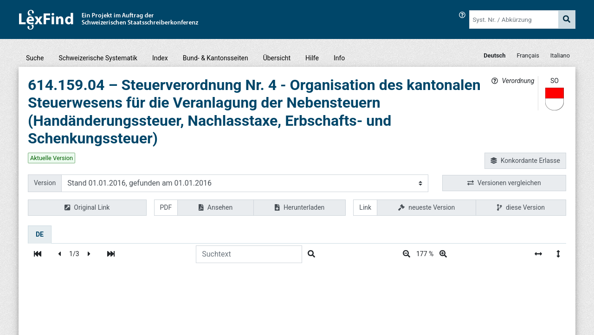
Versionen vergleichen (504, 183)
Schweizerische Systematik (98, 58)
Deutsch (494, 55)
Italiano (560, 55)
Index (160, 58)
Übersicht (277, 58)
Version (45, 183)
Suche (35, 58)
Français (528, 55)
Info (339, 58)
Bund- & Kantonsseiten (215, 58)
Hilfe (312, 58)
